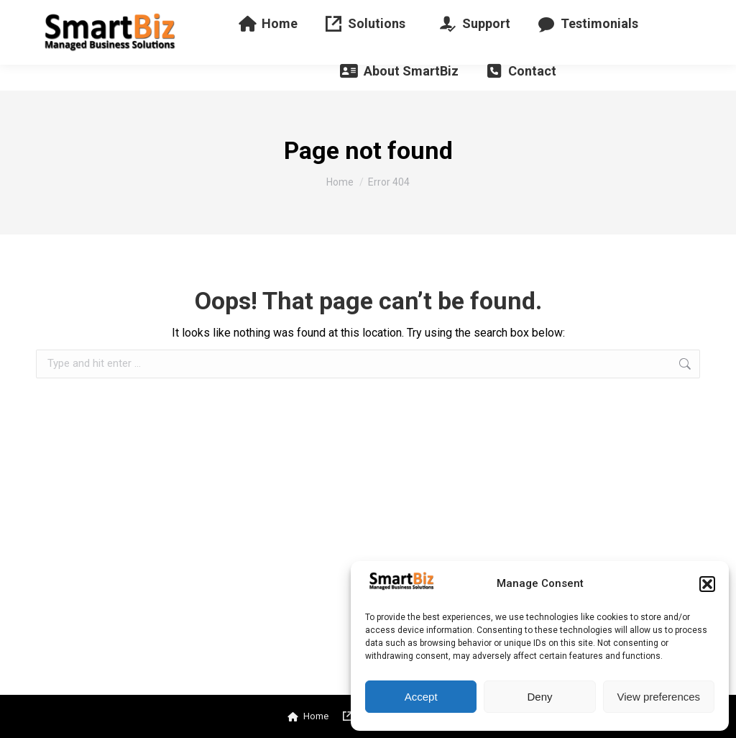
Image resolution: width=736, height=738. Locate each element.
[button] (707, 584)
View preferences (659, 697)
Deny (539, 697)
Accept (421, 697)
